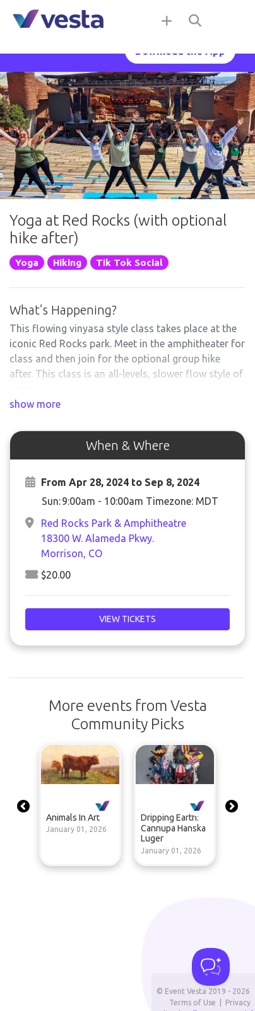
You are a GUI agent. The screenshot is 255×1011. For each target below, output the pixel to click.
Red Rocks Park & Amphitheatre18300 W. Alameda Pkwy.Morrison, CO (113, 538)
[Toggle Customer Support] (211, 967)
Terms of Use (192, 1002)
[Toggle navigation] (229, 20)
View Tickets (127, 619)
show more (35, 404)
